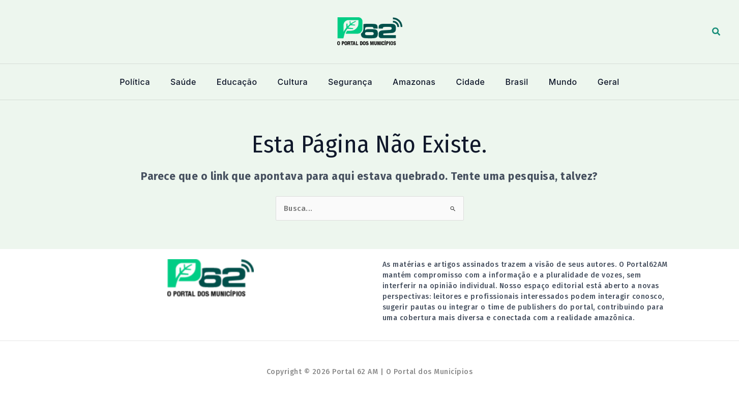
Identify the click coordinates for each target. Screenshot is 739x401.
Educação (243, 82)
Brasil (510, 82)
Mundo (554, 82)
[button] (716, 32)
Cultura (296, 82)
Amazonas (413, 82)
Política (148, 82)
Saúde (193, 82)
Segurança (352, 82)
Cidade (467, 82)
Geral (596, 82)
